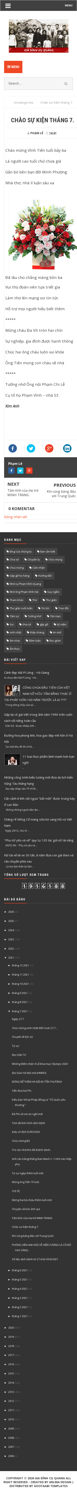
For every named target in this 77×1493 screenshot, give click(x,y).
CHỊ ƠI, (16, 1191)
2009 (11, 1428)
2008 (11, 1438)
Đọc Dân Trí (19, 1055)
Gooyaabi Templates (51, 1486)
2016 (11, 1364)
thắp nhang (37, 632)
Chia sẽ (14, 559)
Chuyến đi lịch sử (22, 1037)
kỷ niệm (61, 624)
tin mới (57, 632)
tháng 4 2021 (20, 1288)
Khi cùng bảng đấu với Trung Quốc (61, 493)
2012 (11, 1401)
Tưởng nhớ (34, 616)
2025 (11, 921)
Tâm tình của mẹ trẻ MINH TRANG (22, 492)
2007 (11, 1447)
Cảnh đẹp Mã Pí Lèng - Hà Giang (26, 672)
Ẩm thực (15, 649)
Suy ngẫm (53, 592)
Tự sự (15, 1046)
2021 (11, 957)
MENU (68, 5)
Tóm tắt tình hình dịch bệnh (28, 1123)
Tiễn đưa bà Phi (21, 1090)
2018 (11, 1346)
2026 (11, 911)
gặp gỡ (44, 624)
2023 (11, 939)
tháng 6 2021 (20, 1270)
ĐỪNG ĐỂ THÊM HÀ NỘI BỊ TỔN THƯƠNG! (37, 1081)
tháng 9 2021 (20, 993)
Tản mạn (55, 616)
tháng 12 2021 (20, 965)
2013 (11, 1392)
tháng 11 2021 (20, 974)
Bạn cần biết (47, 551)
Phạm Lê (15, 463)
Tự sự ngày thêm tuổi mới (27, 1173)
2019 (11, 1337)
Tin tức (45, 608)
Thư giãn (51, 600)
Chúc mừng (17, 567)
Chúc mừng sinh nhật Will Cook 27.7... (34, 1028)
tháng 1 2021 (20, 1316)
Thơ (34, 600)
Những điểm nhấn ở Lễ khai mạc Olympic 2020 (40, 1064)
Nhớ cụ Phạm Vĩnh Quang (25, 584)
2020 (11, 1327)
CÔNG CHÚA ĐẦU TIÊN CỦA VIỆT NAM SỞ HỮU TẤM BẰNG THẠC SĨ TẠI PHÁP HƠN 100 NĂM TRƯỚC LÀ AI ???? (37, 693)
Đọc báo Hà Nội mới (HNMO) (29, 1073)
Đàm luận (35, 640)
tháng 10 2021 (20, 984)
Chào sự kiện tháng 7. (25, 1227)
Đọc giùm (55, 640)
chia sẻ (26, 624)
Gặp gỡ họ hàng (19, 575)
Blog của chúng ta (20, 551)
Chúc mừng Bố (21, 1141)
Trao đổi (63, 608)
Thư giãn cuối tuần (21, 608)
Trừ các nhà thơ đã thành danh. (31, 1150)
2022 (11, 948)
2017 (11, 1355)
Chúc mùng (55, 559)
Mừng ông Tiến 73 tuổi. (26, 1182)
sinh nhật (15, 632)
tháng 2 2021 (20, 1307)
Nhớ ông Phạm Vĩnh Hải (24, 592)
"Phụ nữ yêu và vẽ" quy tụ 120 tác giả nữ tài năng (39, 840)
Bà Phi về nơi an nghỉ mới (27, 1114)
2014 (11, 1382)
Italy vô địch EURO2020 (26, 1132)
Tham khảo (16, 600)
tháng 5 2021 (20, 1279)
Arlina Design (60, 1482)
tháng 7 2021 (20, 1011)
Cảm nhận (38, 567)
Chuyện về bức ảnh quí (26, 1209)
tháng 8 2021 (20, 1002)
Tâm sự (14, 616)
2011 (11, 1410)
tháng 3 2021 (20, 1298)
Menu (13, 67)
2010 (11, 1419)
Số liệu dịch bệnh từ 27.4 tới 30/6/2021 (35, 1259)
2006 (11, 1456)
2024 (11, 930)
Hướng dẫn (45, 575)
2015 (11, 1373)
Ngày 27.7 (18, 1019)
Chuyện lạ (34, 559)
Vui (12, 624)
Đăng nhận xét (15, 517)
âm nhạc (15, 640)
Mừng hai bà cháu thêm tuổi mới (32, 1200)
